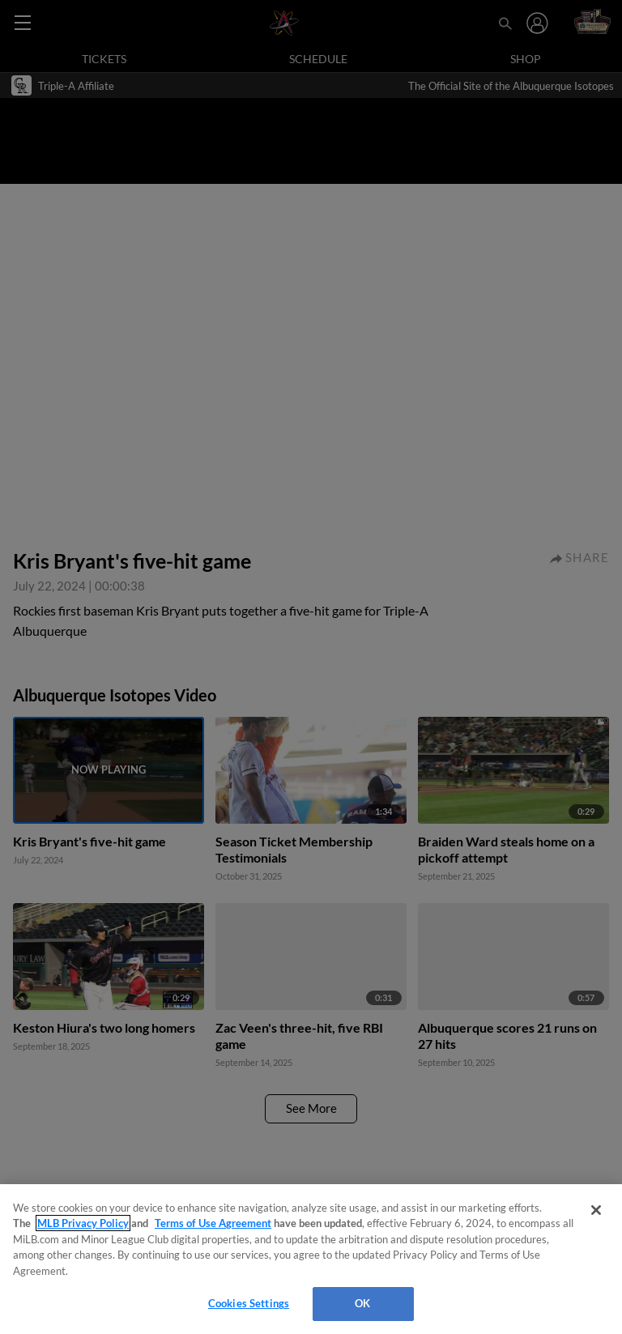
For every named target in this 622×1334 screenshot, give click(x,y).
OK (362, 1303)
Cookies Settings (248, 1303)
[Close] (596, 1210)
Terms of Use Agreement (213, 1223)
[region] (311, 1259)
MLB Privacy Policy (83, 1223)
